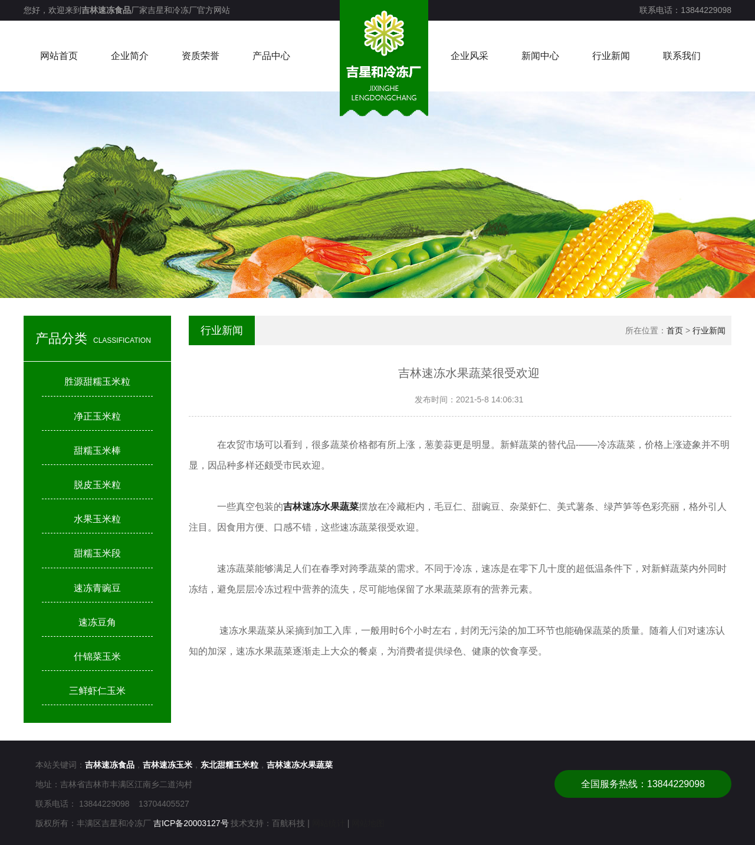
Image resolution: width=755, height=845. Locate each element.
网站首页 (59, 56)
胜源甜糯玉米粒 (97, 381)
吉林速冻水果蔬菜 (300, 764)
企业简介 (130, 56)
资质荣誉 (200, 56)
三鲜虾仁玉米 (97, 691)
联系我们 (682, 56)
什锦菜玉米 (97, 656)
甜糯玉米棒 (97, 451)
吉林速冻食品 (106, 10)
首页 (675, 330)
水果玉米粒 (97, 519)
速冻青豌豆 (97, 588)
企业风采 (469, 56)
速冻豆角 (97, 622)
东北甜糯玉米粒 (229, 764)
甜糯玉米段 (97, 553)
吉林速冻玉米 (167, 764)
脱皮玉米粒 (97, 485)
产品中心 (271, 56)
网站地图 (368, 823)
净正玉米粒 (97, 416)
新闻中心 (540, 56)
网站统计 (328, 823)
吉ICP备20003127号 (191, 823)
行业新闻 (611, 56)
